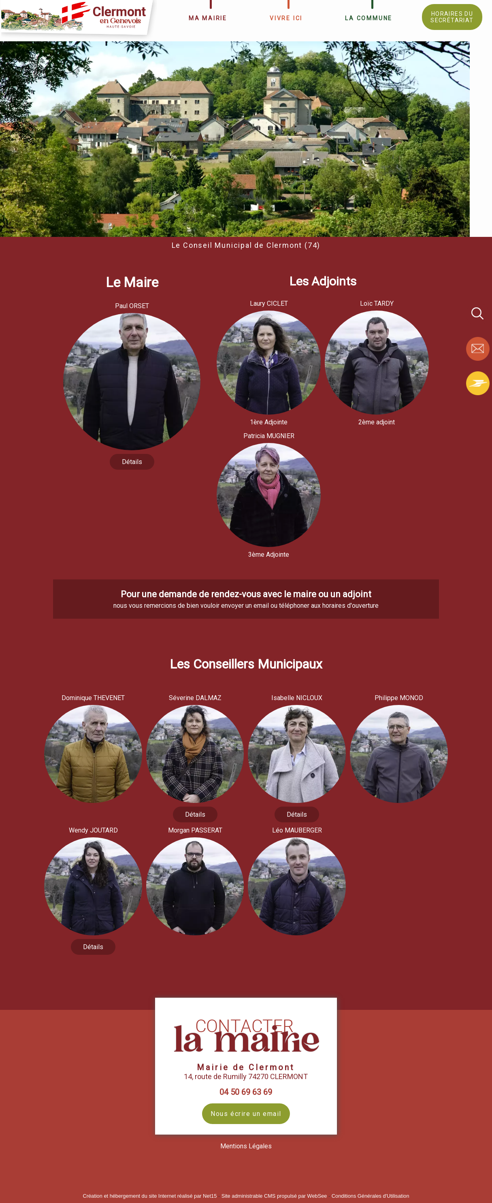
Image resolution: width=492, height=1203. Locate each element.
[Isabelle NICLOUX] (297, 699)
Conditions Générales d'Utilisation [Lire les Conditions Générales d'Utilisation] (370, 1196)
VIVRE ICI (286, 18)
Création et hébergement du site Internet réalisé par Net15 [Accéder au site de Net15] (150, 1196)
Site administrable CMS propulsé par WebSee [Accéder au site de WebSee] (274, 1196)
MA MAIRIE (208, 18)
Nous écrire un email (246, 1114)
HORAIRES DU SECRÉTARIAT (451, 17)
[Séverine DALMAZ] (195, 699)
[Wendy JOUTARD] (93, 831)
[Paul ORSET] (131, 307)
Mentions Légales (246, 1146)
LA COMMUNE (368, 18)
